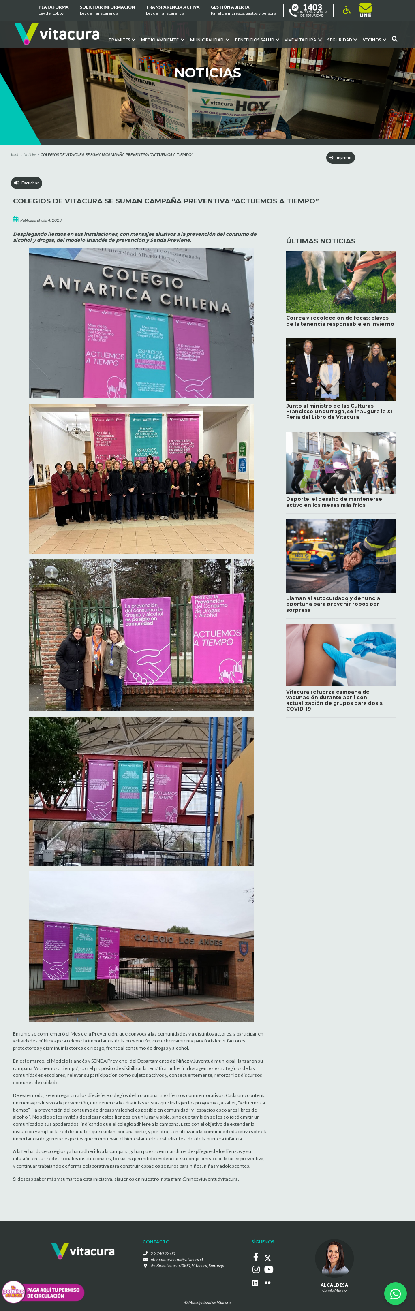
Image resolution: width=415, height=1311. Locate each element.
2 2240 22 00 (166, 1254)
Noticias (30, 154)
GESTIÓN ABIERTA (244, 10)
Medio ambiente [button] (162, 39)
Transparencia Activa (173, 10)
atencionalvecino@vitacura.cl (177, 1260)
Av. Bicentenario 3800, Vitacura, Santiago (188, 1266)
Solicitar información (107, 10)
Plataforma (53, 10)
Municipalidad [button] (209, 39)
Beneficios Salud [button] (257, 39)
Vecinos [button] (374, 39)
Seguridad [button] (342, 39)
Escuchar (27, 184)
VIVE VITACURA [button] (303, 39)
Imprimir (336, 157)
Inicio (15, 154)
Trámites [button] (121, 39)
